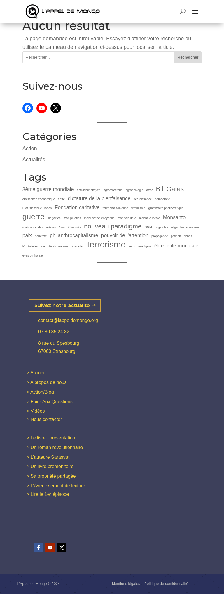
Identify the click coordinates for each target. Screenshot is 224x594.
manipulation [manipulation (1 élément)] (72, 218)
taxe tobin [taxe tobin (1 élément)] (77, 246)
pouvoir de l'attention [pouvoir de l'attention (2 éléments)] (124, 235)
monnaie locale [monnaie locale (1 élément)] (149, 218)
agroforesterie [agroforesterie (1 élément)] (113, 190)
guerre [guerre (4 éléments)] (33, 216)
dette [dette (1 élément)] (61, 199)
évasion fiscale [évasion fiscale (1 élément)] (32, 255)
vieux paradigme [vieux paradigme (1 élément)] (140, 246)
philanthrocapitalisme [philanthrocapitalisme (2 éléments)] (74, 235)
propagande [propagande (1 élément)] (159, 236)
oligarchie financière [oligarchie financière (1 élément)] (185, 227)
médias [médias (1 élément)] (51, 227)
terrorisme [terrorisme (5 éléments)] (106, 244)
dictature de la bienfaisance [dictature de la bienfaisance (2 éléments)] (99, 198)
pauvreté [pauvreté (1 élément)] (41, 236)
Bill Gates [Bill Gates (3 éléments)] (170, 189)
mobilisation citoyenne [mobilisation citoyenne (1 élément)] (99, 218)
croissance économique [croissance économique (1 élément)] (38, 199)
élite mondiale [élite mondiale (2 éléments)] (182, 246)
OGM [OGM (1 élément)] (148, 227)
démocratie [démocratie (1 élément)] (162, 199)
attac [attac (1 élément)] (149, 190)
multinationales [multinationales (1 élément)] (32, 227)
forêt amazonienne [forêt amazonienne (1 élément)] (115, 208)
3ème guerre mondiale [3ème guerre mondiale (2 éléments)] (48, 189)
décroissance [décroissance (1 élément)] (142, 199)
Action (29, 148)
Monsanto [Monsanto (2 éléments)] (174, 217)
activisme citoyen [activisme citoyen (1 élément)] (88, 190)
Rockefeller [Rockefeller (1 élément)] (30, 246)
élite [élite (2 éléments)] (159, 246)
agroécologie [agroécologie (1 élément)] (134, 190)
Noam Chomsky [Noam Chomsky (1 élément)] (70, 227)
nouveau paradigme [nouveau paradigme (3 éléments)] (112, 226)
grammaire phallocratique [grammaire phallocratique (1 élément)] (165, 208)
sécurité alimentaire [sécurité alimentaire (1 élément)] (54, 246)
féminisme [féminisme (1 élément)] (138, 208)
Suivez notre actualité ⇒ (64, 305)
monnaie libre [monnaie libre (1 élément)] (127, 218)
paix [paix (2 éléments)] (27, 235)
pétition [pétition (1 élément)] (176, 236)
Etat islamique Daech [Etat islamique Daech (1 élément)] (37, 208)
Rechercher (187, 57)
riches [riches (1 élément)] (188, 236)
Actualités (33, 159)
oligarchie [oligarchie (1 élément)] (161, 227)
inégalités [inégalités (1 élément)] (54, 218)
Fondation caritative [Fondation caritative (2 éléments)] (77, 207)
